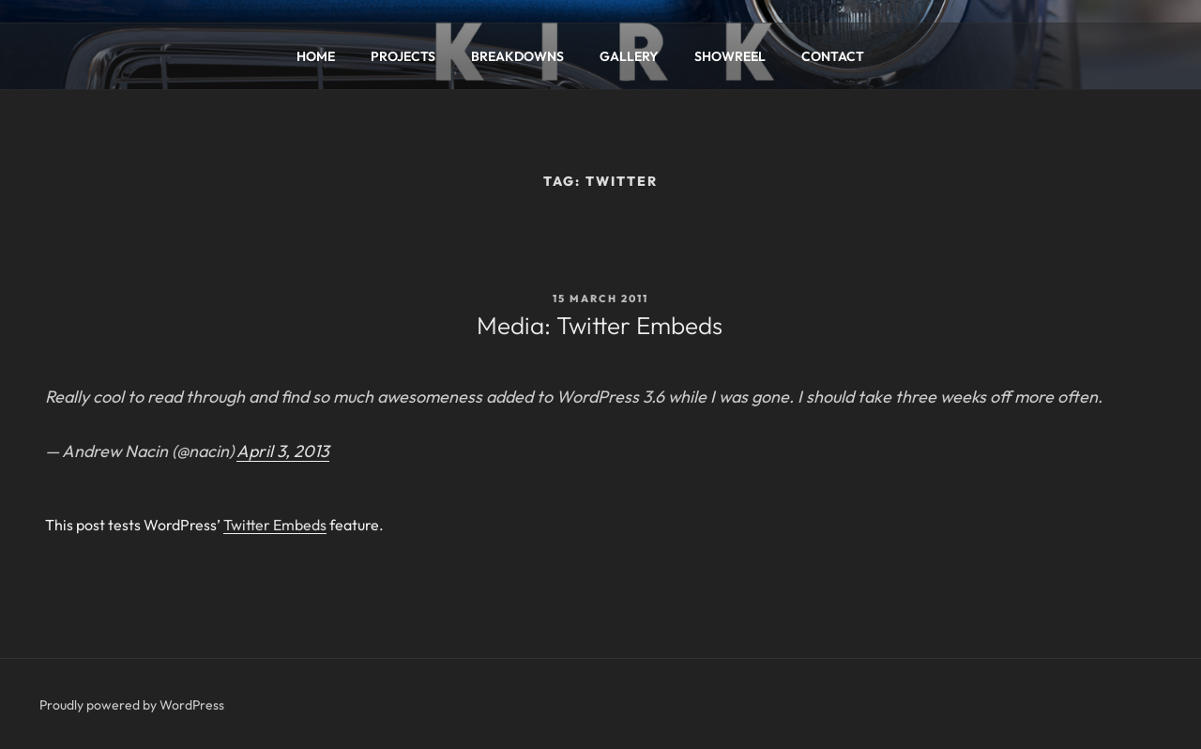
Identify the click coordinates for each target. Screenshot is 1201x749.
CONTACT (832, 56)
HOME (315, 56)
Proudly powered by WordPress (131, 704)
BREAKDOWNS (517, 56)
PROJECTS (403, 56)
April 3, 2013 (282, 451)
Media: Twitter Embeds (599, 325)
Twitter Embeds (275, 524)
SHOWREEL (730, 56)
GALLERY (629, 56)
